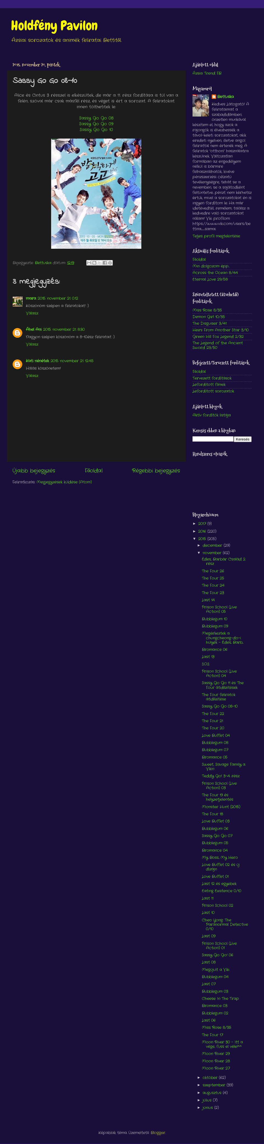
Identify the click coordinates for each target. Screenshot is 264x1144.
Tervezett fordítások (212, 378)
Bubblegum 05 (215, 843)
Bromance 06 (214, 649)
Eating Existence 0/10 (221, 891)
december (213, 545)
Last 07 (209, 984)
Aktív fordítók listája (212, 415)
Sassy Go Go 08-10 (220, 706)
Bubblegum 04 (215, 977)
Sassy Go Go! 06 (217, 955)
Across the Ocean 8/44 (215, 272)
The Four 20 (213, 728)
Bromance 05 (214, 757)
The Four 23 (213, 593)
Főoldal (94, 471)
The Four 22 (213, 713)
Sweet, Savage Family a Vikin (223, 767)
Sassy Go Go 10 (96, 130)
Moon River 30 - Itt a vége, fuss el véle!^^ (222, 1044)
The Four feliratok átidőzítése (218, 697)
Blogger (158, 1132)
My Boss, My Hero (220, 857)
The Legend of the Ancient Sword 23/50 (218, 345)
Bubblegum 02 (215, 1013)
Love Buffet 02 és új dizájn (221, 867)
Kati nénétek (37, 361)
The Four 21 (212, 721)
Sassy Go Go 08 (96, 118)
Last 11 (207, 898)
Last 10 (208, 912)
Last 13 (208, 656)
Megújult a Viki (215, 969)
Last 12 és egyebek (219, 883)
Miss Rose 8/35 (207, 310)
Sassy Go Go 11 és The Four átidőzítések (223, 685)
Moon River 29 (216, 1053)
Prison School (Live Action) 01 (219, 946)
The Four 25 (213, 578)
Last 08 (209, 962)
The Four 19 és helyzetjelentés (217, 797)
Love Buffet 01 (215, 876)
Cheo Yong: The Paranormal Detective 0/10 (225, 925)
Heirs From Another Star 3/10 (221, 330)
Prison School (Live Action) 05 (219, 609)
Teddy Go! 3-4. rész (221, 776)
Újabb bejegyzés (33, 471)
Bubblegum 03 (215, 991)
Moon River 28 (216, 1061)
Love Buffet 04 (216, 735)
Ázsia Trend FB (207, 73)
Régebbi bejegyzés (156, 471)
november (213, 553)
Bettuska (225, 96)
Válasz (32, 313)
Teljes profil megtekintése (216, 236)
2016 (202, 531)
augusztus (213, 1093)
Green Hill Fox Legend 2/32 (218, 336)
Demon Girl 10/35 (209, 317)
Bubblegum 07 (215, 750)
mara (31, 298)
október (211, 1077)
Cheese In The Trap (220, 998)
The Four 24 (213, 585)
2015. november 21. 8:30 (64, 329)
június (208, 1107)
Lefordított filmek (209, 384)
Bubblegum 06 (215, 828)
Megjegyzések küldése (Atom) (64, 482)
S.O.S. (206, 664)
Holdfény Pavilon (54, 25)
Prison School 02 (217, 905)
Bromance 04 (215, 850)
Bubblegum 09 (215, 626)
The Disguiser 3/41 (210, 323)
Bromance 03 (214, 1005)
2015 (202, 539)
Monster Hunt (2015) (221, 807)
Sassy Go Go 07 (217, 836)
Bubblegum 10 (214, 619)
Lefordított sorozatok (213, 391)
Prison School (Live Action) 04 (219, 673)
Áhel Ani (34, 329)
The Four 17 (212, 1035)
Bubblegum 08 (215, 742)
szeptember (215, 1085)
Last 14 (208, 600)
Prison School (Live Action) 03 (219, 786)
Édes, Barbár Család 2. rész (224, 561)
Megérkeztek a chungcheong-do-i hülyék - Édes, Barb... (222, 638)
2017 (202, 523)
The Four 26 (213, 571)
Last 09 (208, 936)
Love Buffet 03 (216, 821)
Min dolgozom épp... (211, 266)
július (208, 1100)
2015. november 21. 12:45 (72, 361)
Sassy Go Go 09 (96, 124)
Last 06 (209, 1020)
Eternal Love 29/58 (210, 279)
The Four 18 (212, 814)
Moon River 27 (216, 1068)
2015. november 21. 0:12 (58, 298)
